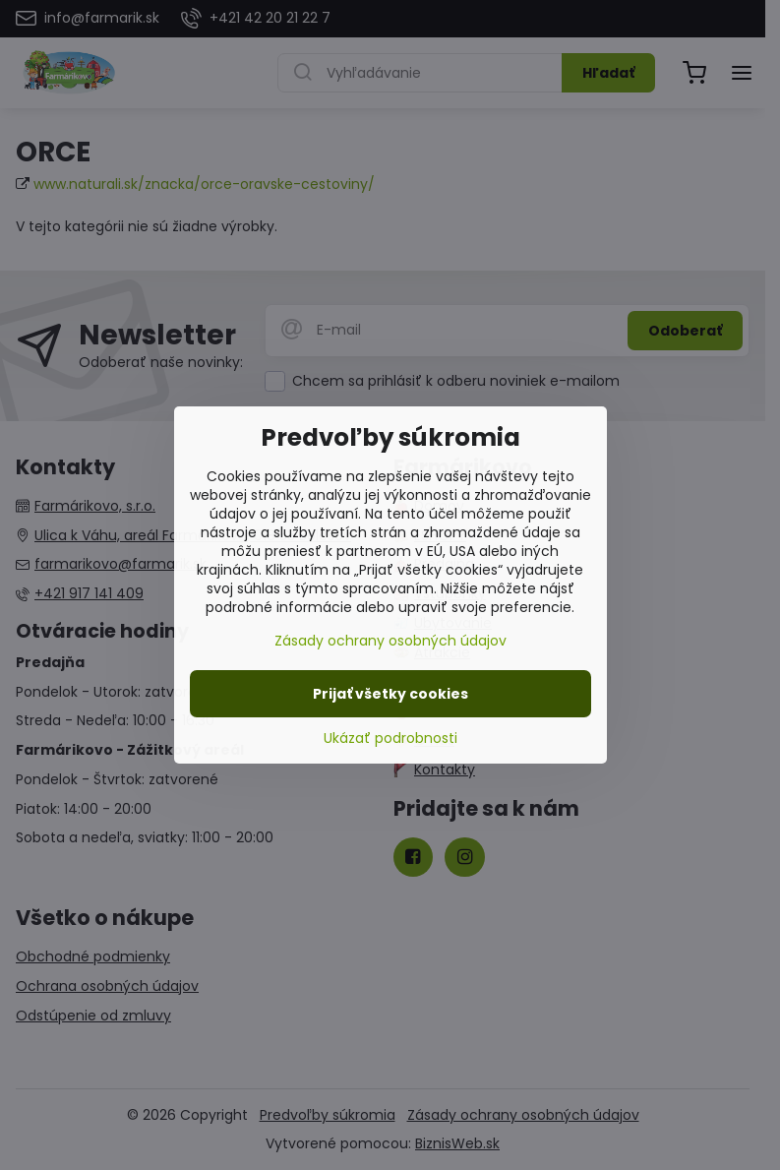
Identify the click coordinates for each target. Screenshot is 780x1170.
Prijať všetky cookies (390, 694)
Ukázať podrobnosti (390, 738)
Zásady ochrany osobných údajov (390, 640)
